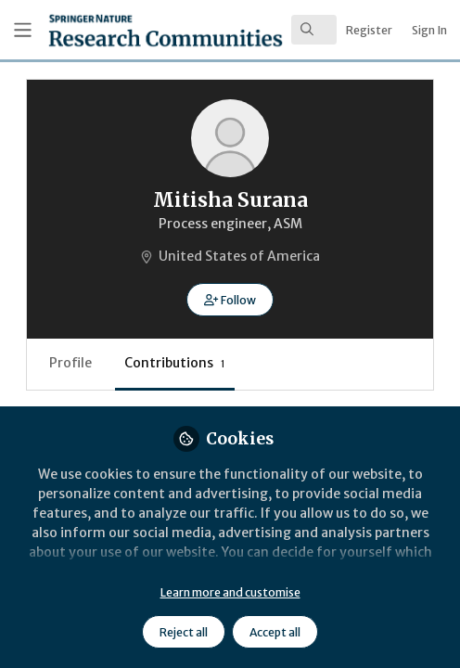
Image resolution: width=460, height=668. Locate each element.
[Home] (112, 30)
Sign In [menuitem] (429, 30)
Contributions (174, 362)
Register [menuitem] (369, 30)
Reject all (184, 632)
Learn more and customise (230, 592)
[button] (229, 299)
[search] (314, 30)
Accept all (274, 632)
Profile (70, 362)
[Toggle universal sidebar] (22, 30)
